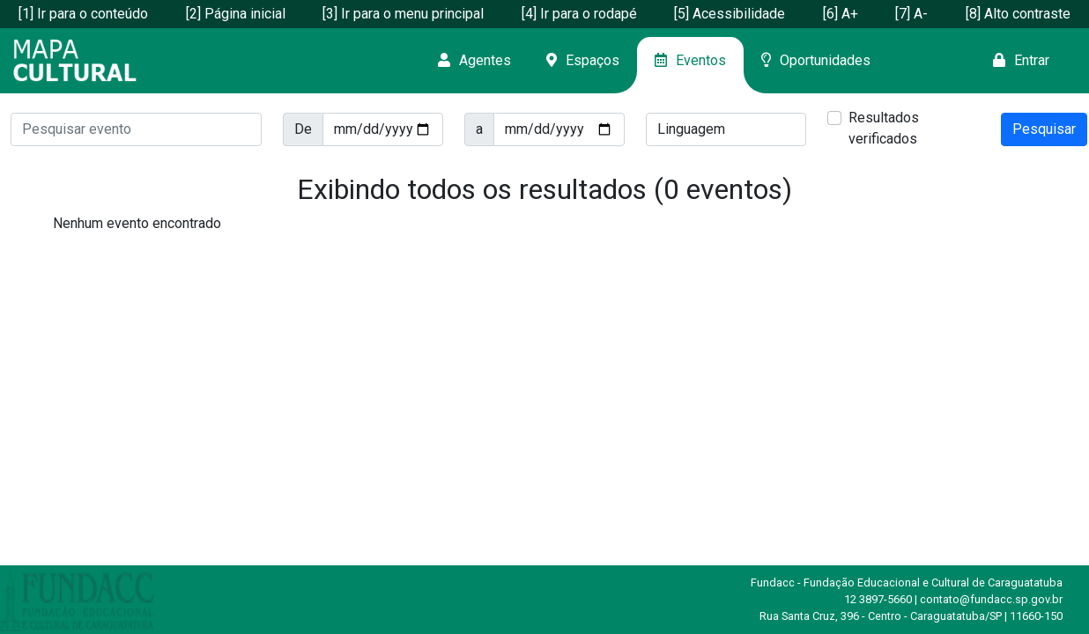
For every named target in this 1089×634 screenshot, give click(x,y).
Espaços (582, 60)
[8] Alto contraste (1018, 13)
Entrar (1021, 60)
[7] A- (911, 13)
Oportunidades (815, 60)
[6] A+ (840, 13)
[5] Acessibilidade (729, 13)
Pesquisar (1044, 129)
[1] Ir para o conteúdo (83, 13)
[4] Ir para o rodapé (579, 13)
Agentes (474, 60)
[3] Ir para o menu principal (403, 13)
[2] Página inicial (235, 13)
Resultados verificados (883, 128)
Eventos (690, 60)
